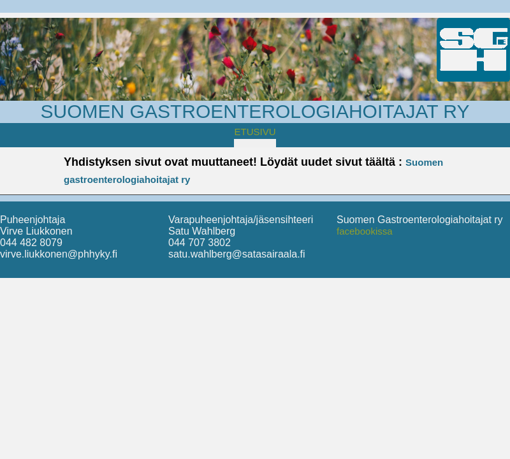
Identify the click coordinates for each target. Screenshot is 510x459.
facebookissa (365, 231)
